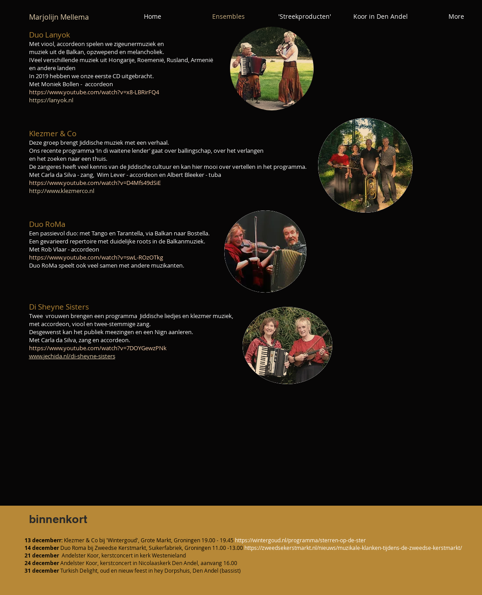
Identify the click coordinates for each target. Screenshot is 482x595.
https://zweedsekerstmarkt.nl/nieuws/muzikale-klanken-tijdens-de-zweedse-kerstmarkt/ (353, 547)
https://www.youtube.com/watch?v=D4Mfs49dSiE (95, 183)
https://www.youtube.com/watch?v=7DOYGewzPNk (98, 348)
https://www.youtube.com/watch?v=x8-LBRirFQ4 (94, 92)
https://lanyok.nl (51, 100)
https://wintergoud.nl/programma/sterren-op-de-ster (300, 540)
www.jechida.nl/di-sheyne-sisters (72, 356)
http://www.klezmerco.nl (61, 191)
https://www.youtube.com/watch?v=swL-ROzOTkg (96, 257)
